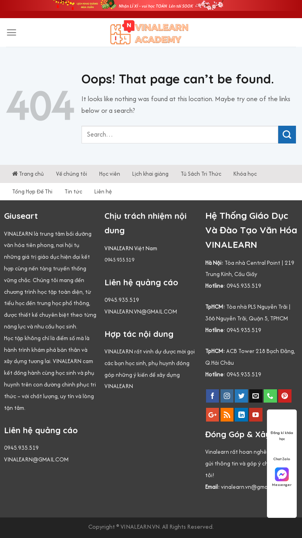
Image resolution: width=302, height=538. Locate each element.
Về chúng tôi (71, 174)
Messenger (282, 477)
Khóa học (245, 174)
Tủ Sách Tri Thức (201, 174)
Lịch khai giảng (150, 174)
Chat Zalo (281, 451)
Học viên (109, 174)
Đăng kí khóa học (282, 425)
